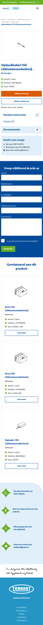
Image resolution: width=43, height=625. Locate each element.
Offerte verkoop (21, 94)
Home (3, 20)
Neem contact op (21, 101)
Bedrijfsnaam (6, 184)
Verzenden (8, 249)
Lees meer (21, 333)
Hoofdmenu (11, 20)
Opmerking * (6, 217)
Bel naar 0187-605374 (13, 144)
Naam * (4, 173)
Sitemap (21, 614)
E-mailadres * (6, 195)
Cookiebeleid (21, 617)
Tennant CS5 (8, 121)
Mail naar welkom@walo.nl (15, 150)
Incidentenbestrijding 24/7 (31, 2)
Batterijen (15, 22)
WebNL (21, 611)
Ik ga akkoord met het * (22, 241)
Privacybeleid (21, 620)
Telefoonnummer (8, 206)
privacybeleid (31, 241)
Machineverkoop (24, 20)
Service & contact (10, 2)
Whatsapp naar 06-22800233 (16, 147)
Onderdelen (5, 22)
